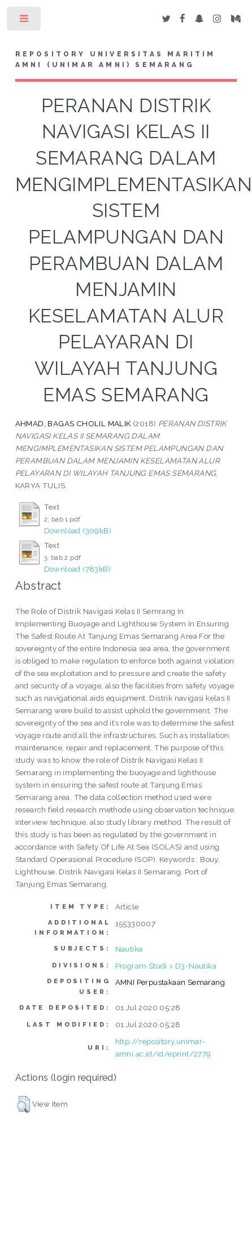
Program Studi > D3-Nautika (165, 965)
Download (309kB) (77, 530)
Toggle (24, 21)
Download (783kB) (77, 568)
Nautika (129, 948)
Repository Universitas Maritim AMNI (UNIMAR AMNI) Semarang (115, 59)
